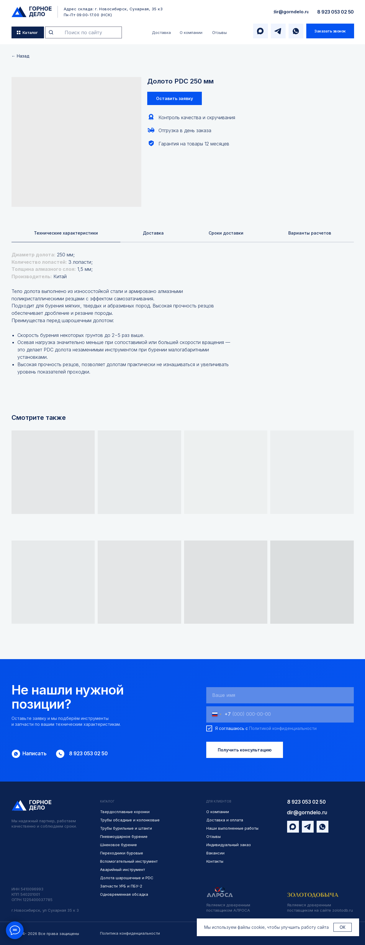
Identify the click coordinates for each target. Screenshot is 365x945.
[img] (32, 11)
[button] (330, 31)
